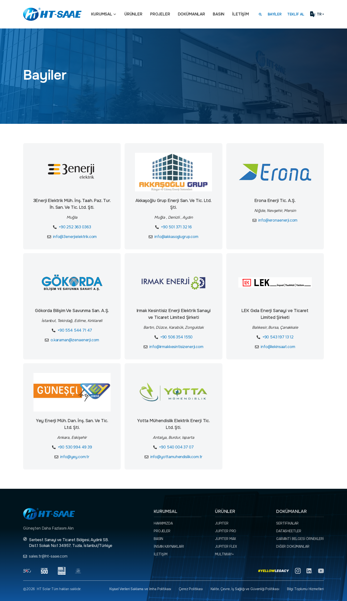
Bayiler (274, 14)
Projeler (160, 14)
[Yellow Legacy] (273, 570)
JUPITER (221, 523)
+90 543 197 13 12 (278, 337)
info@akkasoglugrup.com (176, 236)
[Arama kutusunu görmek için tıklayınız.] (260, 14)
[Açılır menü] (115, 14)
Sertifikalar (287, 523)
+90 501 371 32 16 (176, 227)
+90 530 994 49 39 (75, 447)
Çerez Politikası (191, 589)
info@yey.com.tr (74, 456)
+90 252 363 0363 (75, 227)
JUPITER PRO (225, 531)
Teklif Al (296, 14)
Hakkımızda (163, 523)
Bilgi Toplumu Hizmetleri (305, 589)
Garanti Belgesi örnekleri (300, 539)
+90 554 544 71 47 (75, 330)
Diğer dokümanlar (292, 546)
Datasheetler (288, 531)
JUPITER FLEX (226, 546)
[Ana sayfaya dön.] (52, 14)
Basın (218, 14)
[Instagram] (298, 571)
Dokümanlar (191, 14)
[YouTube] (321, 571)
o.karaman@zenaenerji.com (75, 339)
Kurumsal (101, 14)
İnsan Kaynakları (169, 546)
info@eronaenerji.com (277, 220)
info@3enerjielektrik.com (75, 236)
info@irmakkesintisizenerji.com (176, 346)
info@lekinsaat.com (278, 346)
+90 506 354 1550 (176, 337)
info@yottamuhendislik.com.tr (176, 456)
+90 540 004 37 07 (176, 447)
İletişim (240, 14)
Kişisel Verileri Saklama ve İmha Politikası (140, 589)
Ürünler (133, 14)
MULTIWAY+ (224, 554)
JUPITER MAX (225, 539)
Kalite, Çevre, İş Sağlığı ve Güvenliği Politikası (245, 589)
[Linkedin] (309, 571)
